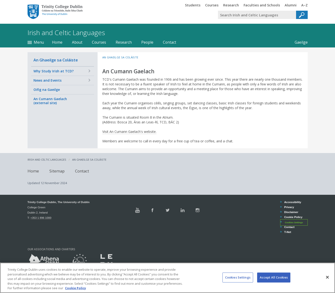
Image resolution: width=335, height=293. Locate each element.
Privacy (289, 207)
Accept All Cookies (274, 283)
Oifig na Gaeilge (46, 89)
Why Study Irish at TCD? (53, 71)
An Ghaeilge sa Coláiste (55, 60)
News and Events (47, 80)
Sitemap (57, 171)
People (147, 42)
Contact (169, 42)
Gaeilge (301, 42)
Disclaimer (291, 212)
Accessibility (292, 202)
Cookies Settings (294, 222)
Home (57, 42)
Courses (99, 42)
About (77, 42)
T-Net (287, 231)
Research (124, 42)
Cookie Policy (293, 217)
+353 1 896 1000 (40, 217)
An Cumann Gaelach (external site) (50, 101)
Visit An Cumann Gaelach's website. (129, 131)
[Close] (327, 283)
